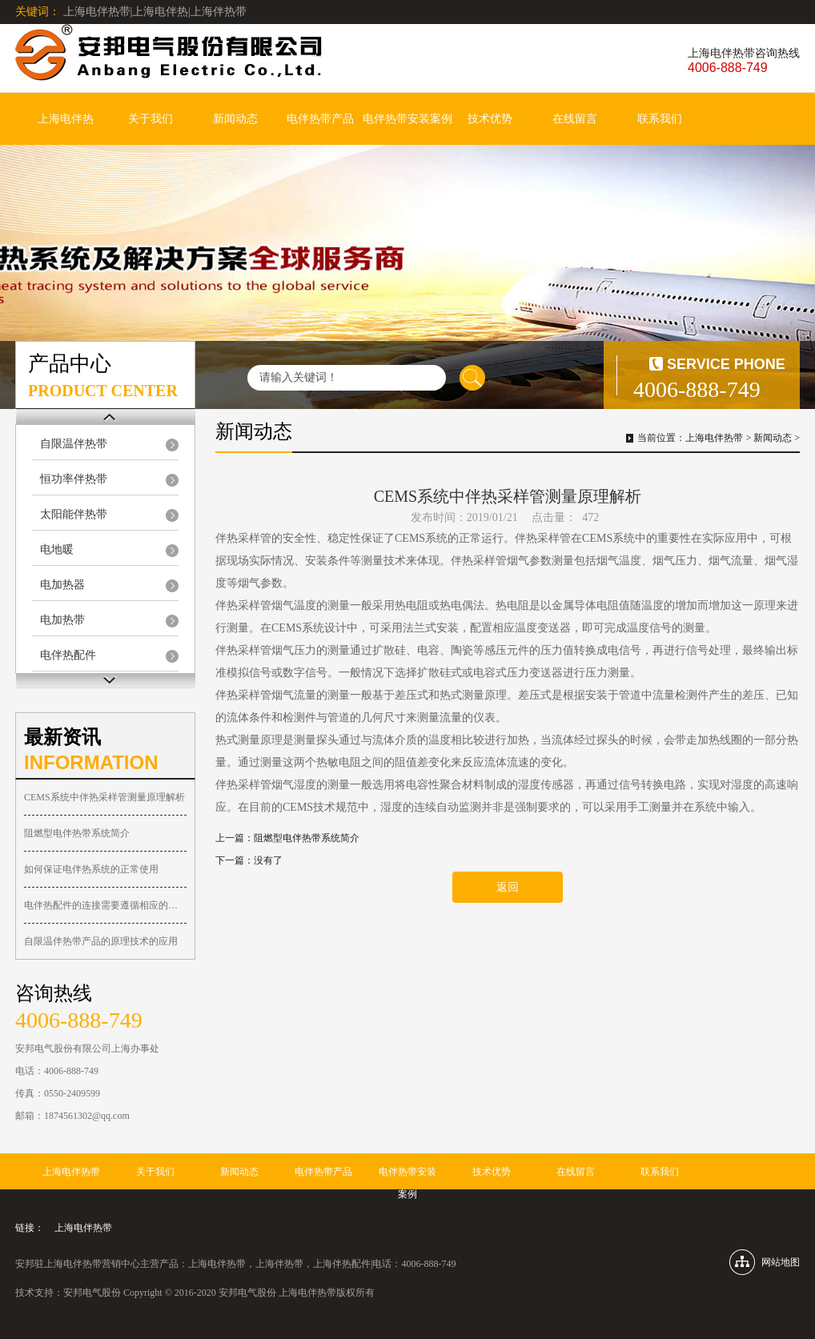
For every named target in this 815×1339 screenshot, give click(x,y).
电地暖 (57, 549)
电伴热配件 (68, 655)
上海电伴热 (66, 119)
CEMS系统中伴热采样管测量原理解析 (104, 797)
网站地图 (780, 1262)
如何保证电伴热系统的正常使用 (91, 869)
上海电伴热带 (714, 437)
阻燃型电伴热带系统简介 (77, 833)
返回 (507, 887)
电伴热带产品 (320, 119)
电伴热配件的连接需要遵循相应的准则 (105, 905)
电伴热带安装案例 (407, 119)
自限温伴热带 (73, 444)
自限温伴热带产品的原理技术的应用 (101, 941)
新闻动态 (235, 119)
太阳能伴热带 (73, 514)
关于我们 (150, 119)
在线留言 (574, 119)
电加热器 (62, 585)
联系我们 (659, 119)
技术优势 (490, 119)
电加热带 (62, 620)
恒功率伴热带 (73, 479)
